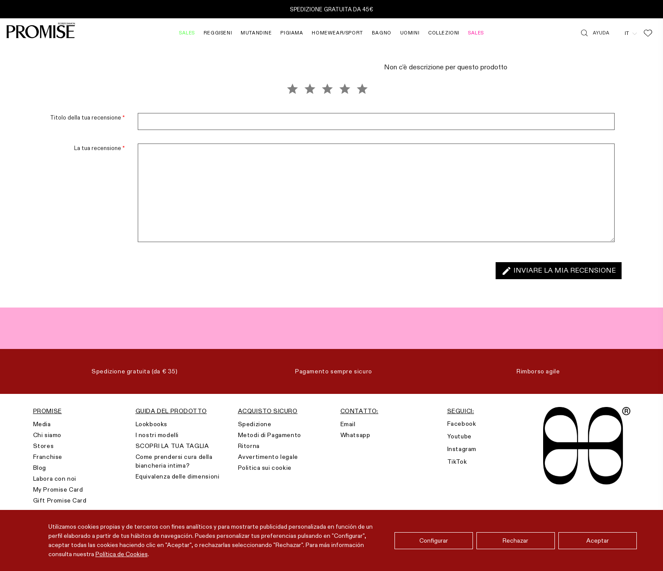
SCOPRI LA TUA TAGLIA (172, 446)
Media (42, 424)
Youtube (459, 436)
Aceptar (597, 540)
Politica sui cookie (265, 468)
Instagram (461, 449)
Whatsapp (355, 435)
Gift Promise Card (60, 500)
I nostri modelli (157, 435)
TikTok (457, 461)
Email (348, 424)
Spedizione (255, 424)
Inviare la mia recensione (558, 271)
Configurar (433, 540)
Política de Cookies (121, 554)
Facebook (461, 423)
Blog (39, 468)
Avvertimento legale (268, 457)
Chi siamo (47, 435)
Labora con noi (54, 478)
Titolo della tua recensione (87, 117)
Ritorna (249, 446)
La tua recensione (99, 147)
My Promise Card (58, 489)
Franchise (47, 457)
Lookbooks (151, 424)
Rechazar (515, 540)
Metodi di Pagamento (269, 435)
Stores (43, 446)
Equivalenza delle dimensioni (178, 476)
